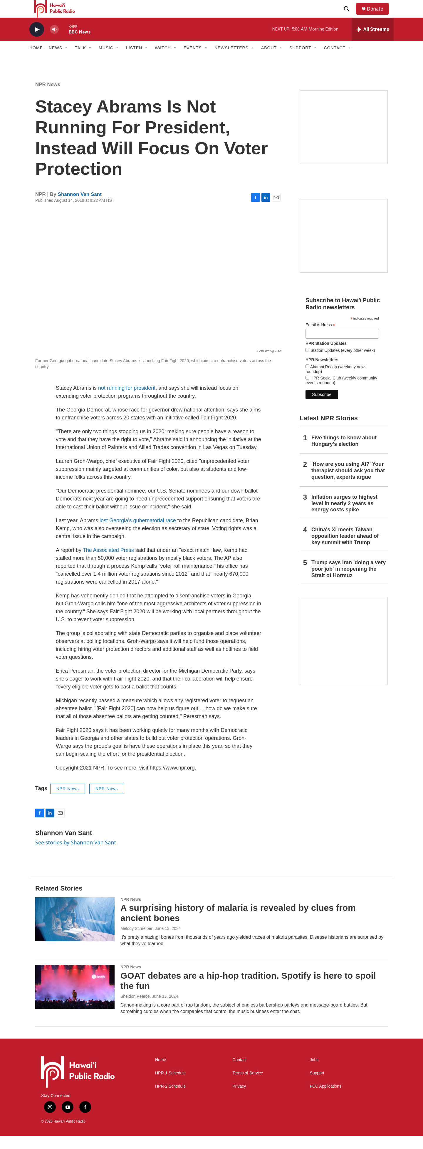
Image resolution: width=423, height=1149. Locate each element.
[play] (36, 42)
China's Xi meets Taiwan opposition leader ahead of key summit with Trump (345, 549)
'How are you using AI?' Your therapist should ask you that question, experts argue (348, 483)
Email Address (320, 338)
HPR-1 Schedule (170, 1086)
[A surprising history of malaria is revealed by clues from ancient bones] (75, 933)
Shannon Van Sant (80, 207)
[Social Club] (343, 249)
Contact (239, 1073)
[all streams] (373, 42)
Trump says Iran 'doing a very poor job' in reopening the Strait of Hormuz (348, 582)
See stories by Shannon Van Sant (75, 855)
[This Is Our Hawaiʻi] (343, 654)
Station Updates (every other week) (342, 363)
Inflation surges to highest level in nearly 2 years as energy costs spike (344, 516)
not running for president (126, 401)
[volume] (54, 42)
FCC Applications (325, 1099)
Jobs (314, 1073)
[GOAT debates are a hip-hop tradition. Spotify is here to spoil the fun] (75, 1000)
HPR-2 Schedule (170, 1099)
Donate (379, 15)
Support (317, 1086)
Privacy (239, 1099)
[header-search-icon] (349, 15)
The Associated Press (108, 563)
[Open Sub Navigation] (66, 61)
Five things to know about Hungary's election (344, 454)
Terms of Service (247, 1086)
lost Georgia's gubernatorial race (138, 534)
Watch (163, 61)
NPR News (47, 97)
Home (36, 61)
